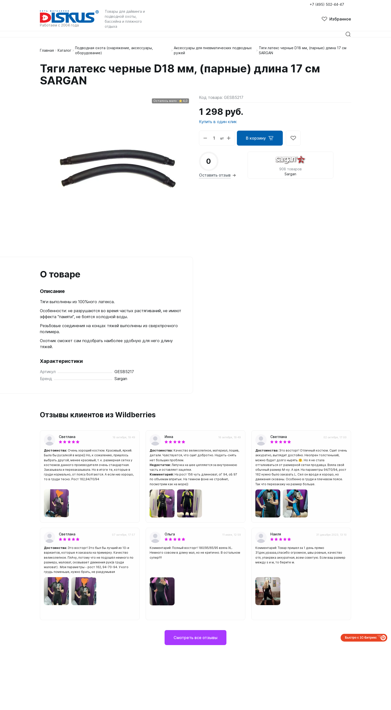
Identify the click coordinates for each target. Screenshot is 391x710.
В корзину (260, 138)
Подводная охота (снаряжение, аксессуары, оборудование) (114, 50)
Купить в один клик (218, 121)
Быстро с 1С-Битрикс (361, 637)
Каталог (64, 50)
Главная (47, 50)
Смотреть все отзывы (195, 637)
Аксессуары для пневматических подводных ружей (213, 50)
